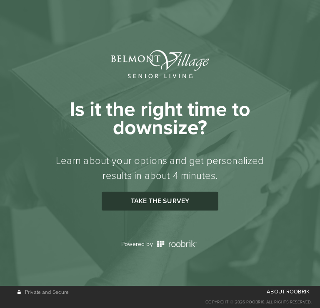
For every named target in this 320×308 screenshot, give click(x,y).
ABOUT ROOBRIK (288, 291)
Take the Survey (160, 201)
